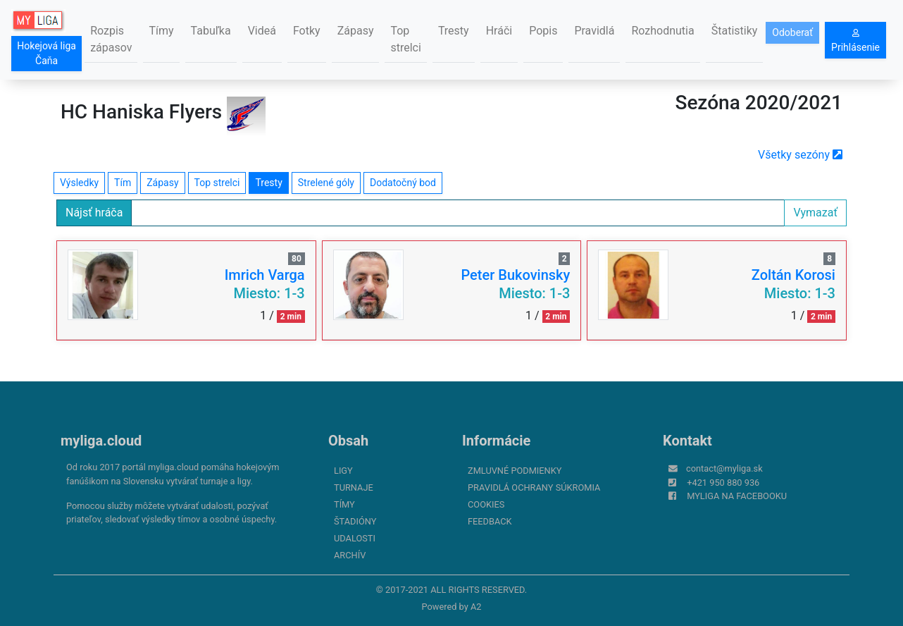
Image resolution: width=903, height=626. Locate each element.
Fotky (306, 30)
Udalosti (354, 538)
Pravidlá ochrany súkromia (534, 487)
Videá (262, 30)
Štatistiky (734, 30)
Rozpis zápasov (111, 39)
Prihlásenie (855, 41)
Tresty (453, 30)
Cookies (486, 504)
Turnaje (353, 487)
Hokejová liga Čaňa (46, 53)
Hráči (499, 30)
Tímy (161, 30)
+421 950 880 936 (723, 482)
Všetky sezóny (800, 154)
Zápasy (355, 30)
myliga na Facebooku (737, 496)
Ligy (343, 470)
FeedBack (490, 521)
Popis (543, 30)
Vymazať (815, 212)
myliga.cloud (101, 440)
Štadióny (355, 521)
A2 (476, 606)
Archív (350, 555)
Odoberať (792, 32)
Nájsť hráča (94, 212)
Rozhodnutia (662, 30)
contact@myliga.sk (724, 468)
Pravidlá (594, 30)
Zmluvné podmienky (514, 470)
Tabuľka (211, 30)
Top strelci (405, 39)
